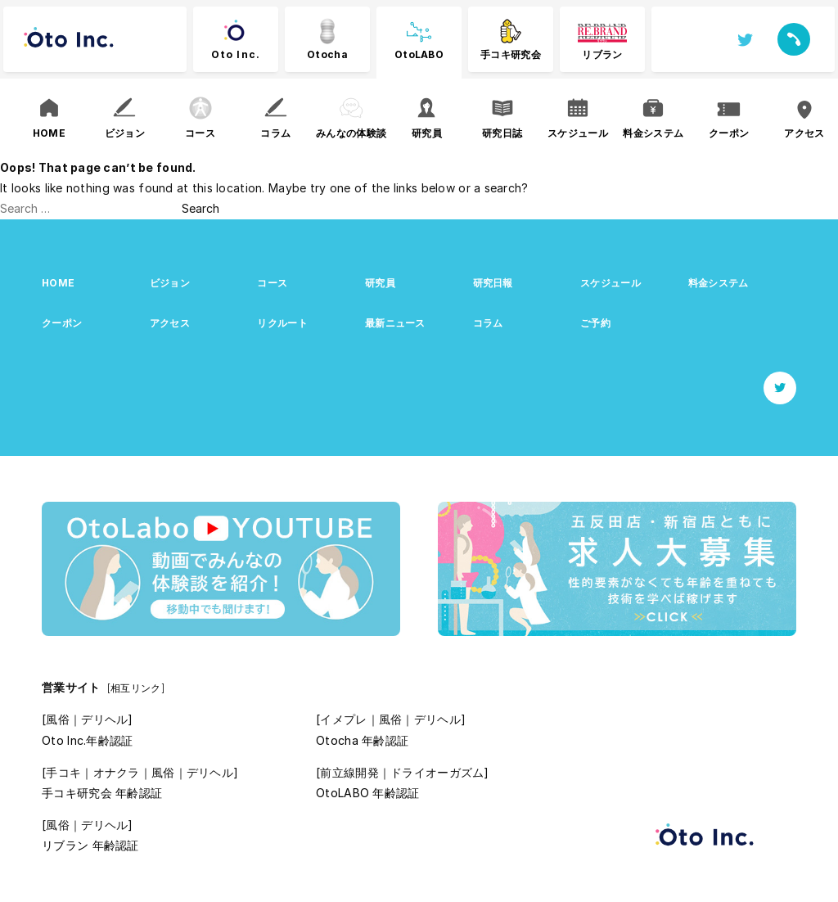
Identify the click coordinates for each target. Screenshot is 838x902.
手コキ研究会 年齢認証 (102, 793)
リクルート (282, 323)
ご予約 (595, 323)
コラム (488, 323)
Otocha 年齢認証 (362, 740)
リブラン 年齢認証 (90, 845)
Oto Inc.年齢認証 (87, 740)
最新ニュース (395, 323)
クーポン (62, 323)
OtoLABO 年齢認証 (367, 793)
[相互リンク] (135, 688)
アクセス (170, 323)
